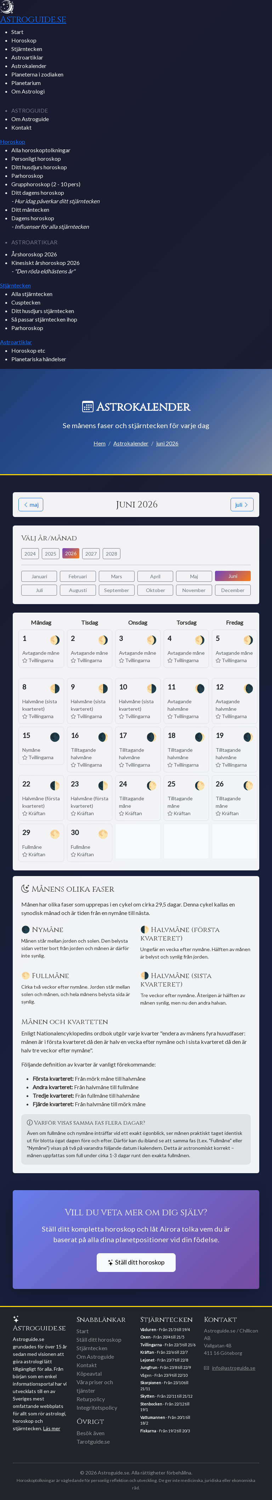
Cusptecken (25, 302)
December (232, 590)
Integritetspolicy (96, 1407)
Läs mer (51, 1428)
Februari (78, 576)
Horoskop (23, 40)
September (116, 590)
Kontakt (21, 127)
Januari (39, 576)
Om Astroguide (30, 118)
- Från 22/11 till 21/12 (166, 1396)
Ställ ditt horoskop (136, 1262)
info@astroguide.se (233, 1368)
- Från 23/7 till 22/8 (164, 1360)
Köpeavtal (89, 1373)
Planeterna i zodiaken (37, 74)
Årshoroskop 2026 (34, 254)
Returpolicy (90, 1399)
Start (17, 31)
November (193, 590)
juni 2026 (167, 443)
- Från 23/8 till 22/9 (165, 1367)
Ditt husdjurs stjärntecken (42, 310)
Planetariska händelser (38, 359)
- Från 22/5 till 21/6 (168, 1344)
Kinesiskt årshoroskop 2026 (45, 266)
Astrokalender (28, 65)
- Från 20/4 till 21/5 (162, 1337)
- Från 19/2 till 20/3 (165, 1430)
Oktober (155, 590)
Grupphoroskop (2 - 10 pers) (45, 184)
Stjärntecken (26, 48)
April (155, 576)
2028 (111, 554)
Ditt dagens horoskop (55, 196)
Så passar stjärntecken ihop (44, 319)
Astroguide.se (33, 19)
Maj (194, 576)
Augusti (78, 590)
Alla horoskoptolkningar (40, 150)
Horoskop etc (28, 350)
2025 (50, 554)
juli (242, 504)
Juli (39, 590)
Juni (232, 576)
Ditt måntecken (30, 209)
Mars (116, 576)
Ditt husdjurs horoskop (39, 167)
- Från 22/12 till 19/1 (164, 1407)
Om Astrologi (28, 91)
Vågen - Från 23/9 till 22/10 (163, 1375)
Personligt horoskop (36, 158)
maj (31, 504)
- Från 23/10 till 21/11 (164, 1385)
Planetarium (26, 82)
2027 (91, 554)
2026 (70, 553)
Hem (100, 443)
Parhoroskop (27, 175)
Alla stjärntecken (31, 293)
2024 (30, 554)
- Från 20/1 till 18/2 (165, 1420)
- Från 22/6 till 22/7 (164, 1352)
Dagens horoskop (50, 222)
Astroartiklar (27, 57)
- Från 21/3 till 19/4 (165, 1329)
